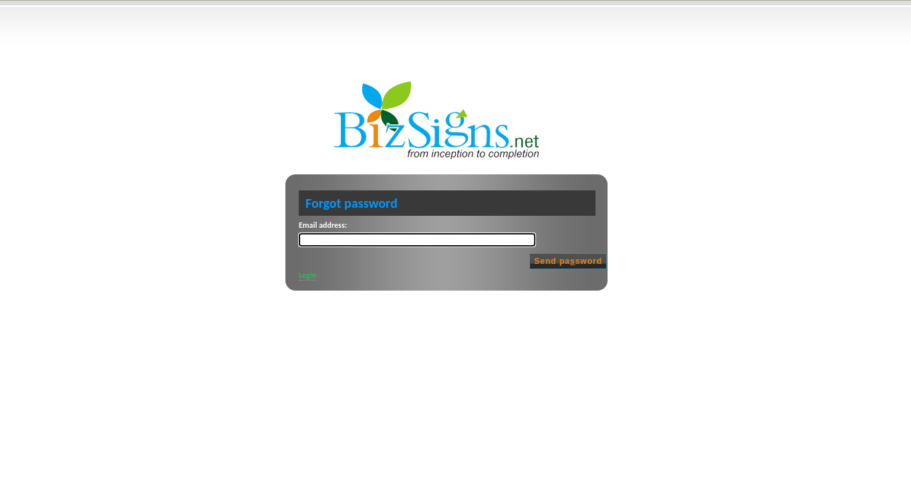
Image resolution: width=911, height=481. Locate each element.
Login (307, 275)
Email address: (323, 225)
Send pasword (568, 261)
